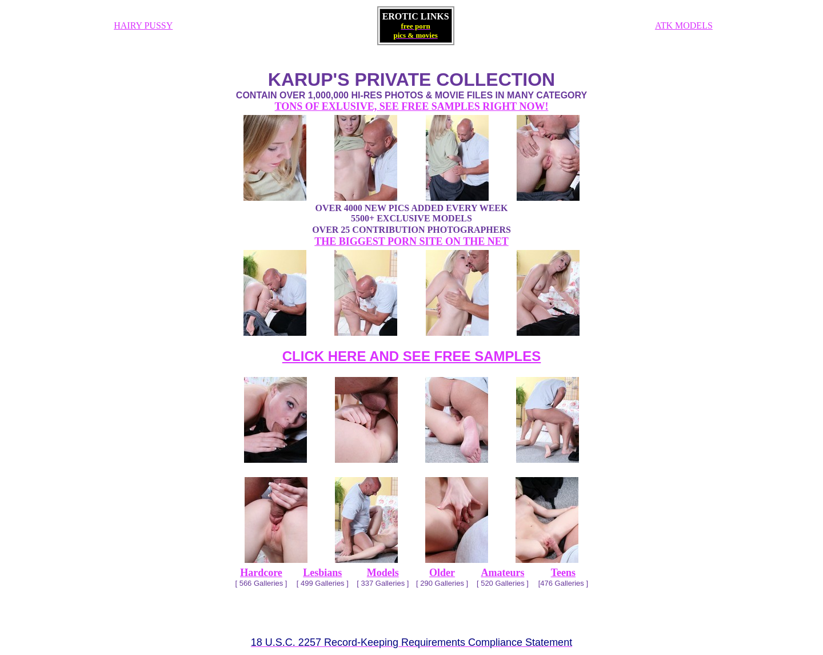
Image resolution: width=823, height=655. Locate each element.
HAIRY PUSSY (143, 25)
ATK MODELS (684, 25)
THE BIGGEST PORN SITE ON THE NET (411, 241)
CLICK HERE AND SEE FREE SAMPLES (411, 356)
